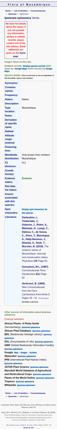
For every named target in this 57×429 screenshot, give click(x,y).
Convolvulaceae (38, 11)
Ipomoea (13, 14)
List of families (21, 11)
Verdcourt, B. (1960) (33, 283)
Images (24, 352)
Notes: (9, 115)
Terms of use (28, 428)
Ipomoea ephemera (31, 327)
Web (16, 352)
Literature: (11, 217)
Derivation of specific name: (11, 123)
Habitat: (9, 131)
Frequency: (11, 95)
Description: (12, 103)
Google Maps (21, 69)
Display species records (34, 66)
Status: (9, 99)
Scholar (33, 352)
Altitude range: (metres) (10, 139)
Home (8, 11)
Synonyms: (11, 83)
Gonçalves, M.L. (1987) (35, 266)
